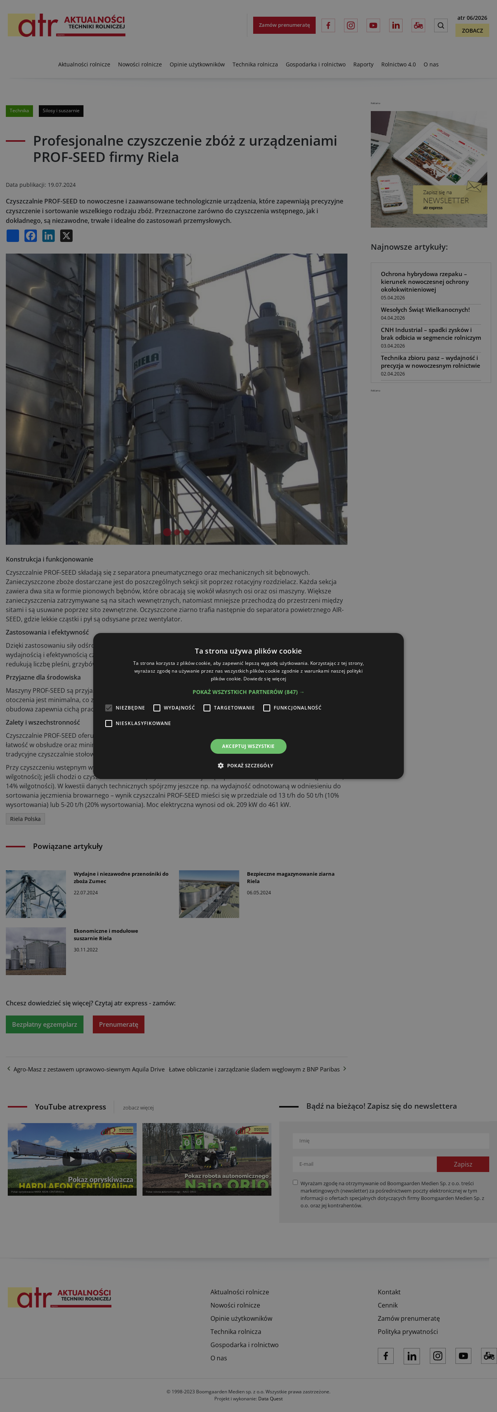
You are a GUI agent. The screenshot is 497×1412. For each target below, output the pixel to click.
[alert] (248, 706)
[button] (249, 692)
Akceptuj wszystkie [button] (248, 746)
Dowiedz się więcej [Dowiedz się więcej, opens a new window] (264, 678)
